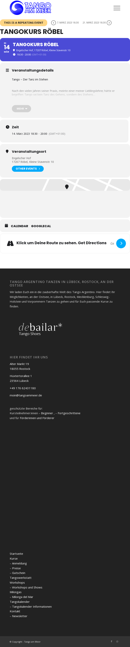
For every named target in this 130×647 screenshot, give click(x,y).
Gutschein (18, 573)
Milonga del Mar (22, 597)
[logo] (54, 8)
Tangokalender (20, 602)
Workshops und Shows (27, 587)
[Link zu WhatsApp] (117, 641)
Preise (16, 568)
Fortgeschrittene (69, 413)
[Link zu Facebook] (111, 641)
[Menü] (115, 8)
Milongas (16, 592)
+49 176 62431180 (23, 388)
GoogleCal (41, 226)
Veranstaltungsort (29, 151)
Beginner (47, 413)
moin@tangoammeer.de (26, 395)
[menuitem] (115, 8)
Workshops (17, 582)
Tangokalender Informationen (32, 606)
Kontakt (15, 611)
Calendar (19, 226)
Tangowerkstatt (20, 578)
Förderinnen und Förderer (37, 418)
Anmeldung (19, 563)
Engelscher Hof (21, 158)
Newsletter (19, 616)
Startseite (16, 554)
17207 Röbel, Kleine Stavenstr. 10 (33, 162)
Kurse (14, 558)
